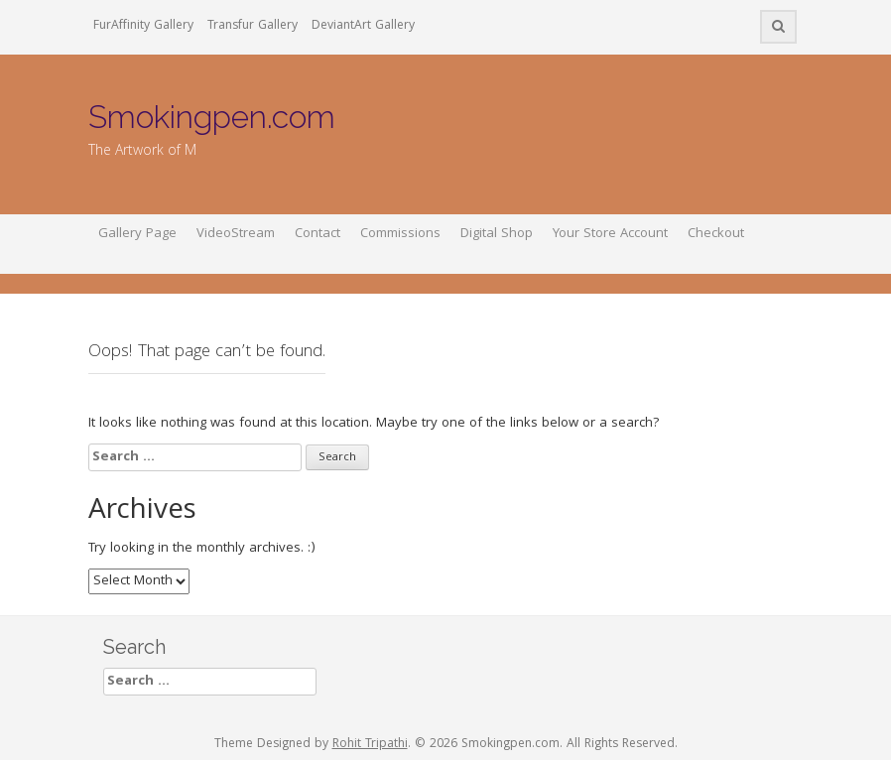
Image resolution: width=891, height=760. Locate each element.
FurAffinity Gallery (143, 26)
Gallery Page (137, 234)
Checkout (716, 234)
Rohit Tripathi (370, 744)
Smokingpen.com (211, 116)
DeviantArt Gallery (363, 26)
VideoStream (235, 234)
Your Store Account (610, 234)
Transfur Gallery (252, 26)
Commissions (400, 234)
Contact (317, 234)
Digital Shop (496, 234)
